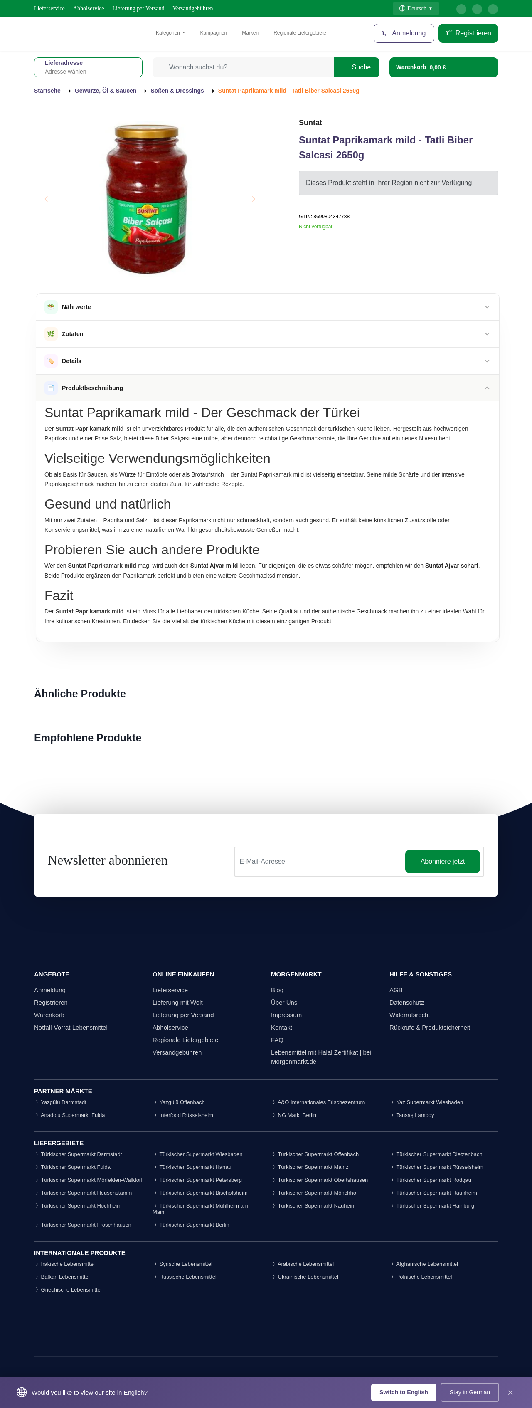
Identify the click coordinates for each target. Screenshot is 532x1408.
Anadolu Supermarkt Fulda (69, 1115)
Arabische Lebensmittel (302, 1264)
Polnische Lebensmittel (420, 1277)
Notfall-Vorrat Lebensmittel (71, 1027)
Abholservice (88, 8)
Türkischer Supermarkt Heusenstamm (83, 1193)
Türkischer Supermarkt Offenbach (315, 1154)
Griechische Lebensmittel (68, 1290)
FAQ (277, 1039)
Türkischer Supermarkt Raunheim (433, 1193)
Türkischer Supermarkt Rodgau (430, 1180)
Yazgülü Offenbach (179, 1102)
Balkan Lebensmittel (62, 1277)
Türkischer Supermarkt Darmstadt (78, 1154)
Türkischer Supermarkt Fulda (72, 1167)
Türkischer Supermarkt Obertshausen (319, 1180)
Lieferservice (49, 8)
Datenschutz (406, 1002)
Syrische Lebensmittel (182, 1264)
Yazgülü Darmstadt (60, 1102)
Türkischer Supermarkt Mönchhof (314, 1193)
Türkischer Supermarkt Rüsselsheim (436, 1167)
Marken (250, 33)
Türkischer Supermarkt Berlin (191, 1225)
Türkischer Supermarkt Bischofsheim (200, 1193)
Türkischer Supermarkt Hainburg (431, 1206)
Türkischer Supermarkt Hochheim (77, 1206)
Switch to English (403, 1392)
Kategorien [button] (168, 33)
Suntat (310, 123)
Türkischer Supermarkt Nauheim (313, 1206)
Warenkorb (49, 1014)
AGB (396, 989)
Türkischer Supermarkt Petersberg (197, 1180)
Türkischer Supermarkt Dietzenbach (436, 1154)
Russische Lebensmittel (185, 1277)
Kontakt (281, 1027)
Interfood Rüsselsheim (183, 1115)
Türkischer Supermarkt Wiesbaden (198, 1154)
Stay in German (470, 1392)
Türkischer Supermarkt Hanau (192, 1167)
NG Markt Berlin (293, 1115)
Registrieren (468, 33)
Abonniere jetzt (443, 861)
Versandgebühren (192, 8)
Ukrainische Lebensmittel (304, 1277)
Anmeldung (50, 989)
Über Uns (284, 1002)
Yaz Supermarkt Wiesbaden (426, 1102)
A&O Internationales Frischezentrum (318, 1102)
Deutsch (412, 8)
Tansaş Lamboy (411, 1115)
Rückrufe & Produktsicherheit (429, 1027)
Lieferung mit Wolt (178, 1002)
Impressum (286, 1014)
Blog (277, 989)
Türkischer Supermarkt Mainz (309, 1167)
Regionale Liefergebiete (299, 33)
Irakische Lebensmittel (64, 1264)
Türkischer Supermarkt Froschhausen (82, 1225)
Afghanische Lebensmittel (423, 1264)
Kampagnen (213, 33)
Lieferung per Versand (139, 8)
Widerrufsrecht (409, 1014)
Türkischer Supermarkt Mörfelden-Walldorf (88, 1180)
